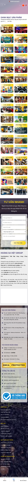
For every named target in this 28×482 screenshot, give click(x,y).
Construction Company (6, 433)
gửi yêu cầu (18, 243)
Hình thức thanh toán (6, 450)
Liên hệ (2, 469)
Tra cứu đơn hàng (5, 464)
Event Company (4, 426)
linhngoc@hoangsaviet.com (14, 377)
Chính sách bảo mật (5, 445)
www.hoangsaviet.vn (14, 380)
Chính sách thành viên (6, 452)
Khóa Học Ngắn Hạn (5, 412)
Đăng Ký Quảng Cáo (6, 409)
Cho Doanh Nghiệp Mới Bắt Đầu (8, 419)
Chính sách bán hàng (6, 461)
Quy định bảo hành (5, 459)
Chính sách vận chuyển (6, 447)
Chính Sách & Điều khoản (7, 442)
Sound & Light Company (6, 436)
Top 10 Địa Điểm (5, 414)
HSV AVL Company (5, 431)
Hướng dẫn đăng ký (5, 466)
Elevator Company (5, 428)
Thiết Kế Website (5, 417)
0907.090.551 (11, 373)
